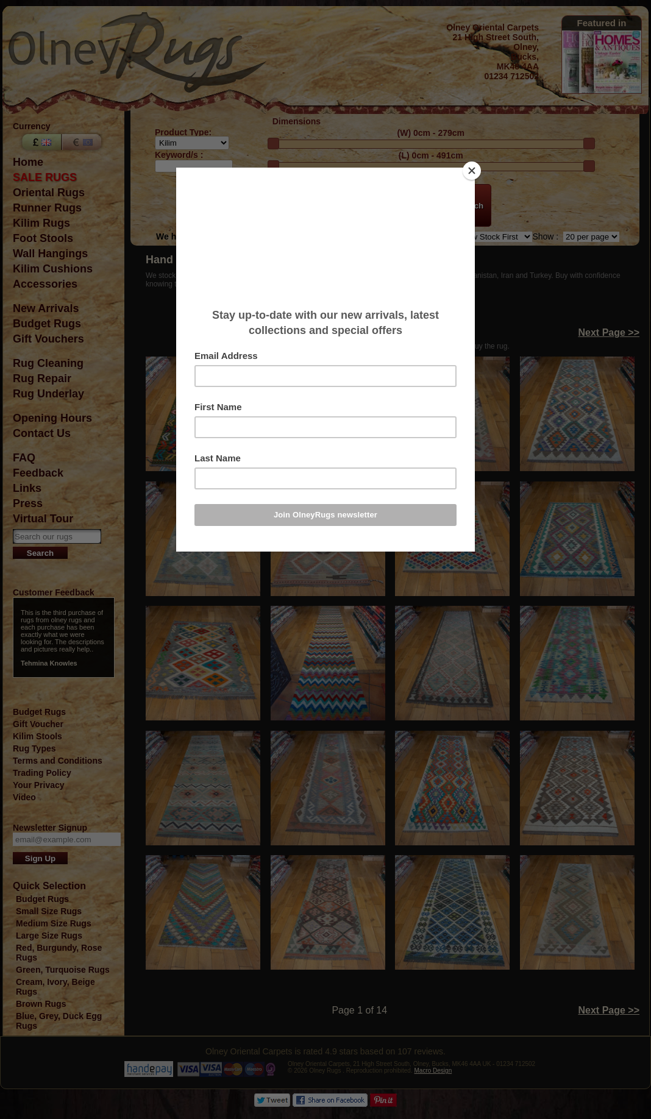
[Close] (472, 171)
